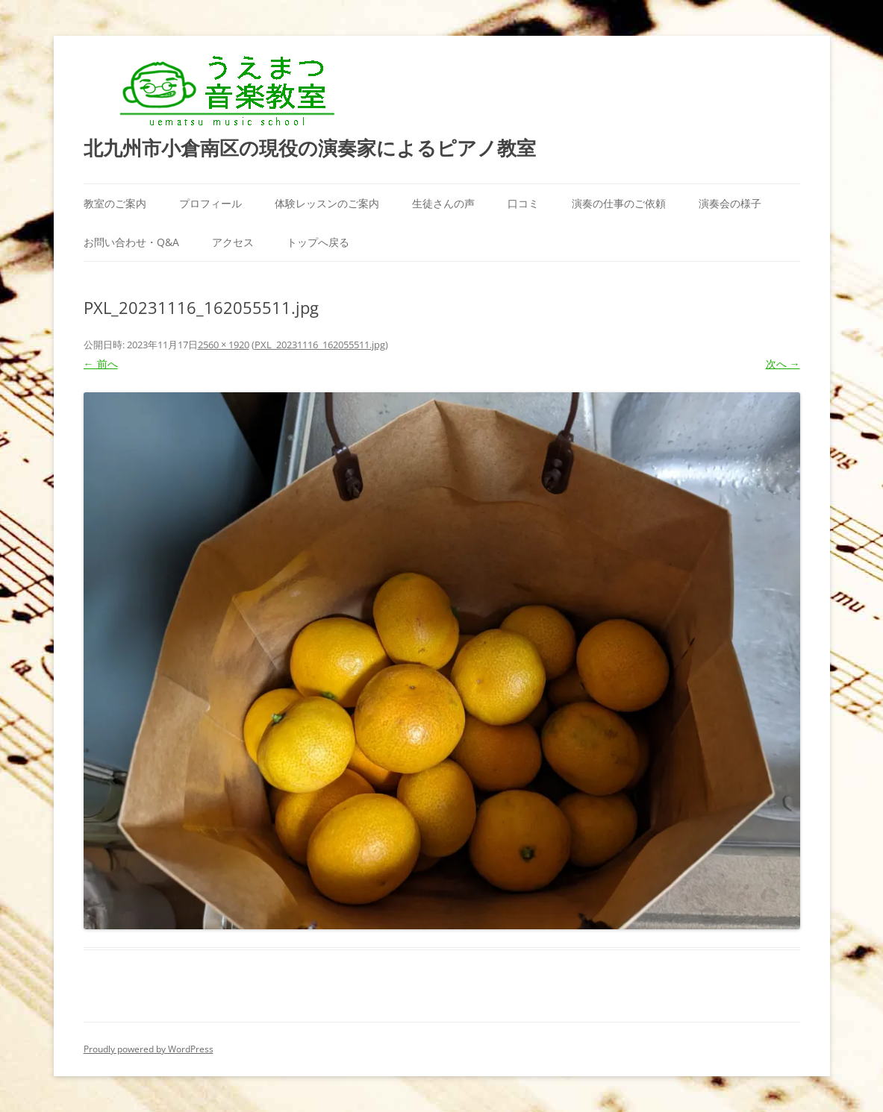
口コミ (523, 203)
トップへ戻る (318, 242)
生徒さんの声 (443, 203)
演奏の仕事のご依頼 (619, 203)
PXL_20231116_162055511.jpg (320, 344)
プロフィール (210, 203)
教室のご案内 (115, 203)
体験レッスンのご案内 (327, 203)
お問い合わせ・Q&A (131, 242)
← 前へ (101, 363)
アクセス (233, 242)
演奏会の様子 (730, 203)
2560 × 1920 (223, 344)
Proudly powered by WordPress (148, 1049)
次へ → (783, 363)
